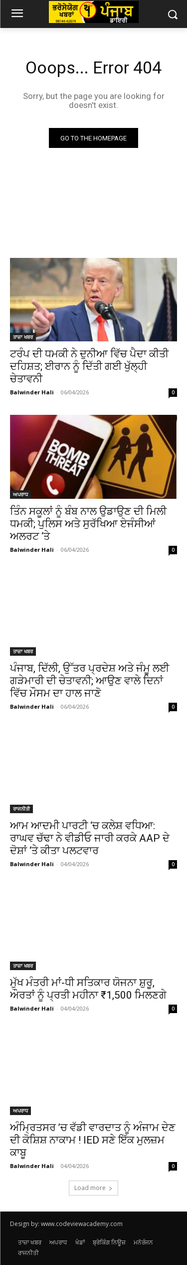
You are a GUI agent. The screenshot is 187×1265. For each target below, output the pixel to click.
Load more (93, 1188)
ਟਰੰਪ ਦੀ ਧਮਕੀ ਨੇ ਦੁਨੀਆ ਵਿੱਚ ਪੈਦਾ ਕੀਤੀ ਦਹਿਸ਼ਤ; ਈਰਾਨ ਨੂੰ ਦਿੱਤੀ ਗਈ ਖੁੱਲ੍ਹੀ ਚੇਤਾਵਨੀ (89, 366)
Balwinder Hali (32, 392)
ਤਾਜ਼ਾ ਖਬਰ (23, 336)
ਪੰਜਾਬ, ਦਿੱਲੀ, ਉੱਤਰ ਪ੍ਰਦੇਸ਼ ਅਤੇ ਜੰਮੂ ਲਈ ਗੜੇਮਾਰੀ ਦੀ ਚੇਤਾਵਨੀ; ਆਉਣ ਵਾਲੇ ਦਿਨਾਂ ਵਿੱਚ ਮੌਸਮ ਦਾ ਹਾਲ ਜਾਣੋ (89, 680)
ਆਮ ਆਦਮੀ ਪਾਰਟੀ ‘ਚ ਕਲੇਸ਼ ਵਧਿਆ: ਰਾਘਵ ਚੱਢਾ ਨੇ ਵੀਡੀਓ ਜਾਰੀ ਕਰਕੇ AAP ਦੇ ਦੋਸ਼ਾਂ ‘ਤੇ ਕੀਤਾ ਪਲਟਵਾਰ (90, 838)
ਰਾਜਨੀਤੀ (21, 808)
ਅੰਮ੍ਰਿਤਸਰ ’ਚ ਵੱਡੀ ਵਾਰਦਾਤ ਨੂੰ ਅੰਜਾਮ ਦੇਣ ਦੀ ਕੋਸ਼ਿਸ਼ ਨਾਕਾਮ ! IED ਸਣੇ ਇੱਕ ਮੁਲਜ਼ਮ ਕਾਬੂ (93, 1140)
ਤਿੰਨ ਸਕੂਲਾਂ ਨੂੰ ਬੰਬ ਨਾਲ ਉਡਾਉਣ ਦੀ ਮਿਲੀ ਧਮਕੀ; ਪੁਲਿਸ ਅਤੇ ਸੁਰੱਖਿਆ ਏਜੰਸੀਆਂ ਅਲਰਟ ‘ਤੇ (88, 523)
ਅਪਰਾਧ (20, 494)
